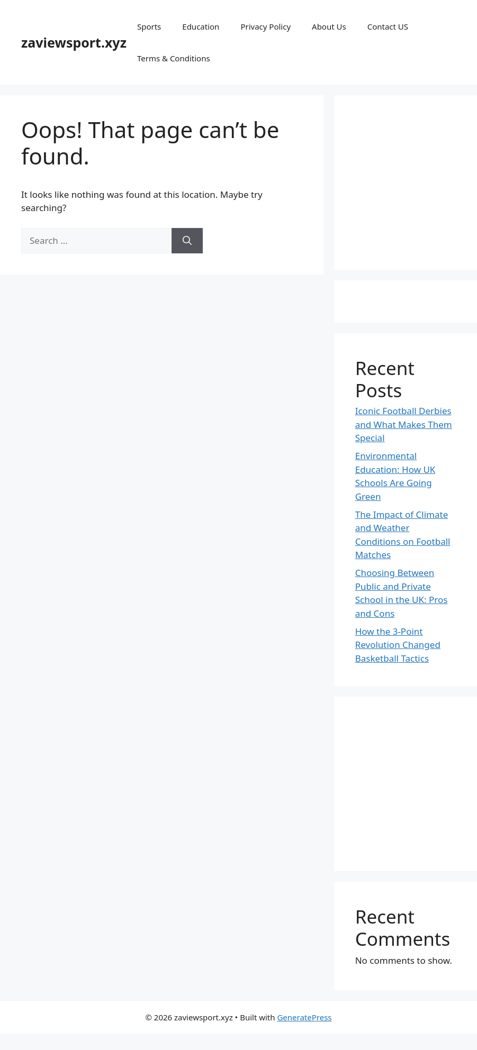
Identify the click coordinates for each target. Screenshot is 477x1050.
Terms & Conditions (173, 58)
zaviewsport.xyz (74, 42)
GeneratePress (304, 1017)
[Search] (187, 240)
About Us (329, 26)
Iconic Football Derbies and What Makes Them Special (403, 424)
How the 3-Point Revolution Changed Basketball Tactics (397, 644)
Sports (149, 26)
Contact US (387, 26)
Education (200, 26)
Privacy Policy (265, 26)
